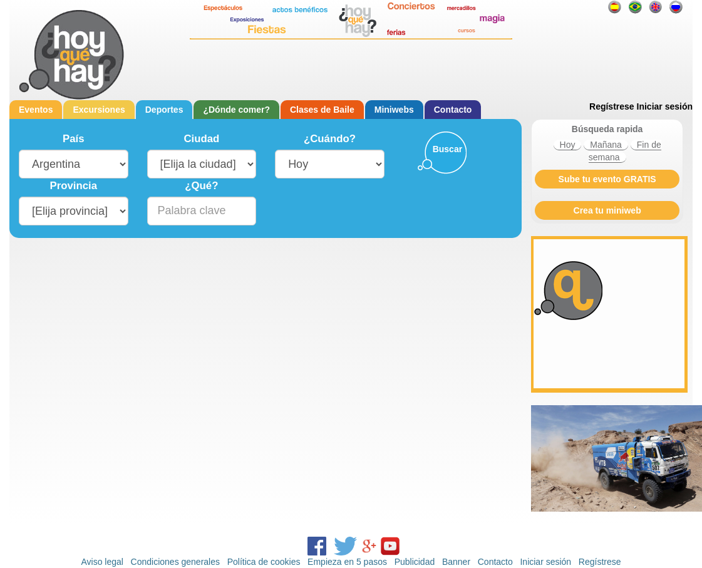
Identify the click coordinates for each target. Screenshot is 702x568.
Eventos (36, 110)
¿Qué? (201, 186)
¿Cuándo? (330, 139)
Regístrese (611, 106)
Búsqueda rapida (607, 129)
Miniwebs (394, 110)
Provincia (74, 186)
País (74, 139)
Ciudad (201, 139)
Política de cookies (264, 562)
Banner (456, 562)
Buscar (447, 149)
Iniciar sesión (665, 106)
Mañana (606, 145)
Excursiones (99, 110)
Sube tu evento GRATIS (607, 179)
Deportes (164, 110)
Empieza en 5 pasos (347, 562)
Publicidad (415, 562)
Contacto (453, 110)
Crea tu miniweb (607, 210)
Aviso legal (102, 562)
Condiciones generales (175, 562)
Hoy (568, 145)
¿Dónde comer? (236, 110)
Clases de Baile (322, 110)
